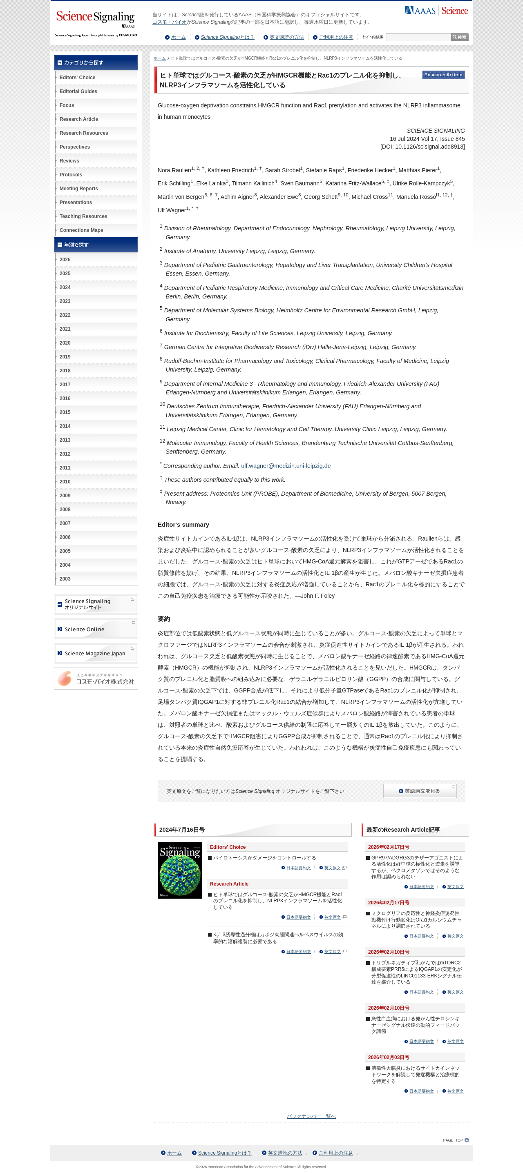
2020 (65, 343)
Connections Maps (81, 230)
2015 (65, 412)
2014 (65, 426)
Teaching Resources (83, 216)
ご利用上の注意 (336, 37)
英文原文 (332, 868)
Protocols (71, 175)
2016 (65, 398)
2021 (65, 329)
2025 (65, 273)
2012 (65, 454)
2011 (65, 468)
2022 (65, 315)
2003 (65, 579)
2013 (65, 440)
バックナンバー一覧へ (311, 1116)
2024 (65, 287)
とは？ (228, 37)
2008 (65, 509)
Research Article (79, 119)
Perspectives (75, 147)
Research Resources (84, 133)
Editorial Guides (78, 91)
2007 (65, 523)
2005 (65, 551)
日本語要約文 (298, 868)
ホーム (178, 37)
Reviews (69, 161)
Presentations (76, 202)
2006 (65, 537)
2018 (65, 371)
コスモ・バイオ (169, 22)
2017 (65, 384)
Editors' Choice (78, 77)
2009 (65, 496)
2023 (65, 301)
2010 (65, 482)
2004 (65, 565)
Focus (67, 105)
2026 (65, 260)
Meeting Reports (79, 188)
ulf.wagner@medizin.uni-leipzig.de (286, 465)
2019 (65, 357)
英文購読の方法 (287, 37)
